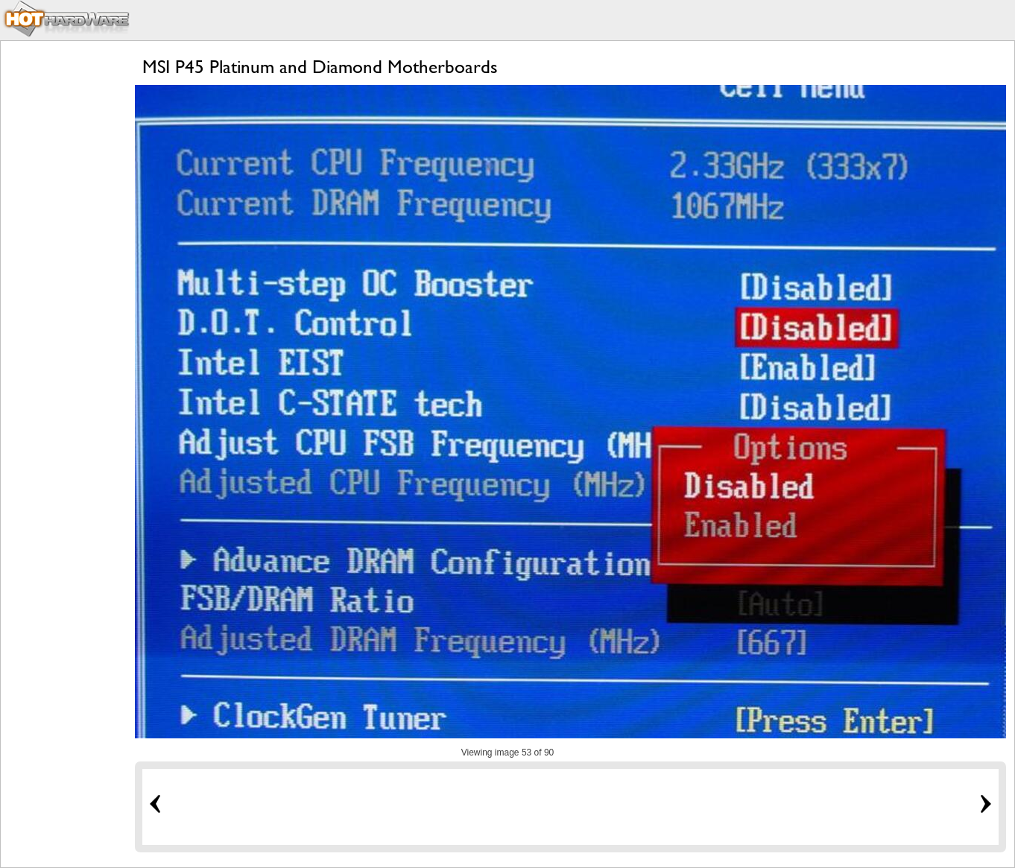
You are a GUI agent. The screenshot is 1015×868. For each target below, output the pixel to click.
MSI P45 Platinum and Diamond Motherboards (320, 66)
